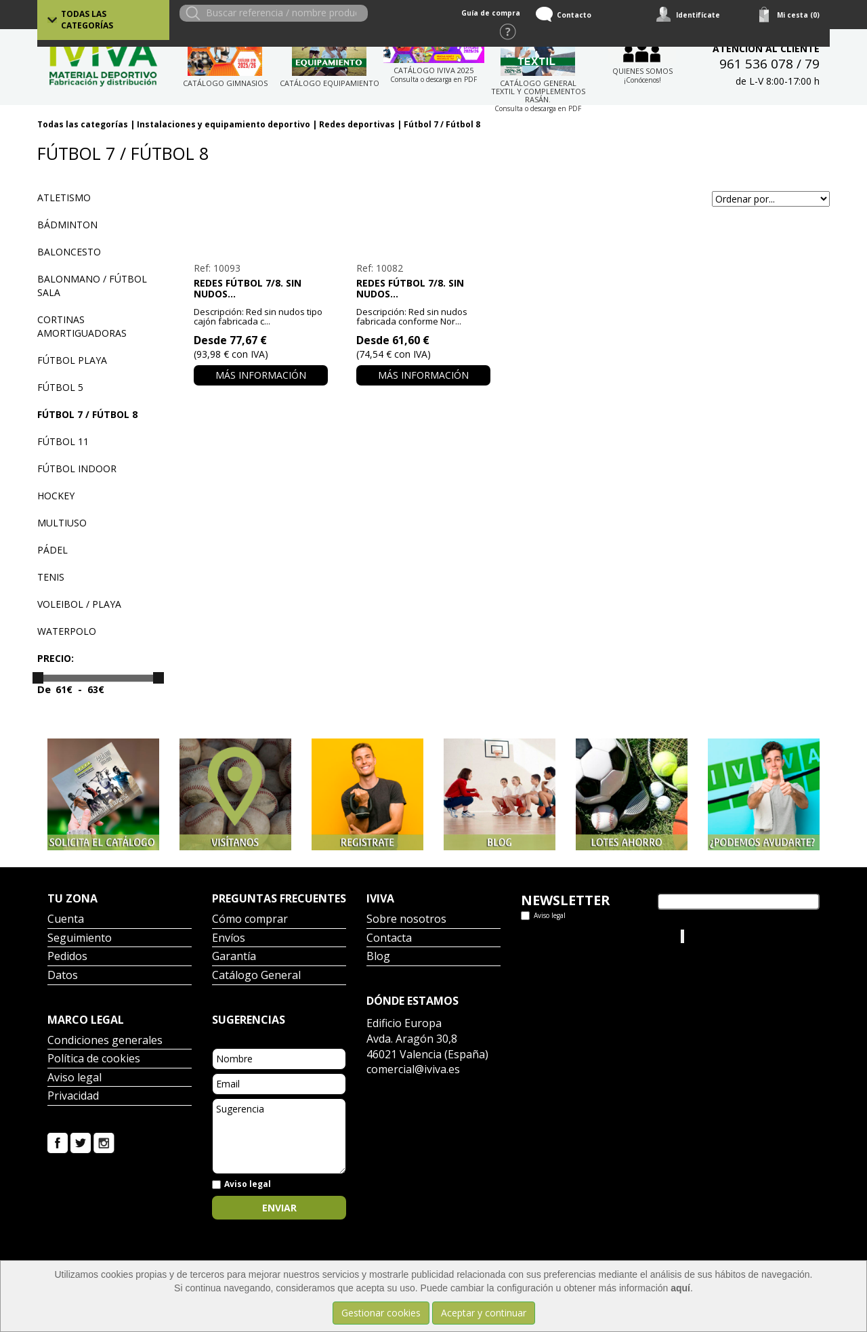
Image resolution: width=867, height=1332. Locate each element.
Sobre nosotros (406, 919)
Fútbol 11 (63, 441)
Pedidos (67, 957)
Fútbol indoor (77, 468)
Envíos (228, 938)
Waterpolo (66, 631)
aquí (680, 1288)
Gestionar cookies (381, 1312)
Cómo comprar (250, 919)
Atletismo (64, 197)
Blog (378, 957)
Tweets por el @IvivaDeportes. (588, 936)
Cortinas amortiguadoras (82, 326)
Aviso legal (74, 1078)
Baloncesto (69, 251)
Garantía (234, 957)
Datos (62, 976)
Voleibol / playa (79, 604)
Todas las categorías (87, 19)
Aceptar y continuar (483, 1312)
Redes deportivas (357, 124)
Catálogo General (256, 976)
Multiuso (62, 522)
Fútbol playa (72, 360)
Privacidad (73, 1096)
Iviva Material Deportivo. (737, 936)
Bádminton (67, 224)
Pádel (52, 549)
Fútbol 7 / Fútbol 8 (442, 124)
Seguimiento (79, 938)
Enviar (279, 1207)
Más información (260, 375)
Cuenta (65, 919)
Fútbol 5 (60, 387)
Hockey (56, 495)
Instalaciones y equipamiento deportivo (223, 124)
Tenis (50, 576)
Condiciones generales (105, 1041)
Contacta (389, 938)
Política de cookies (93, 1059)
